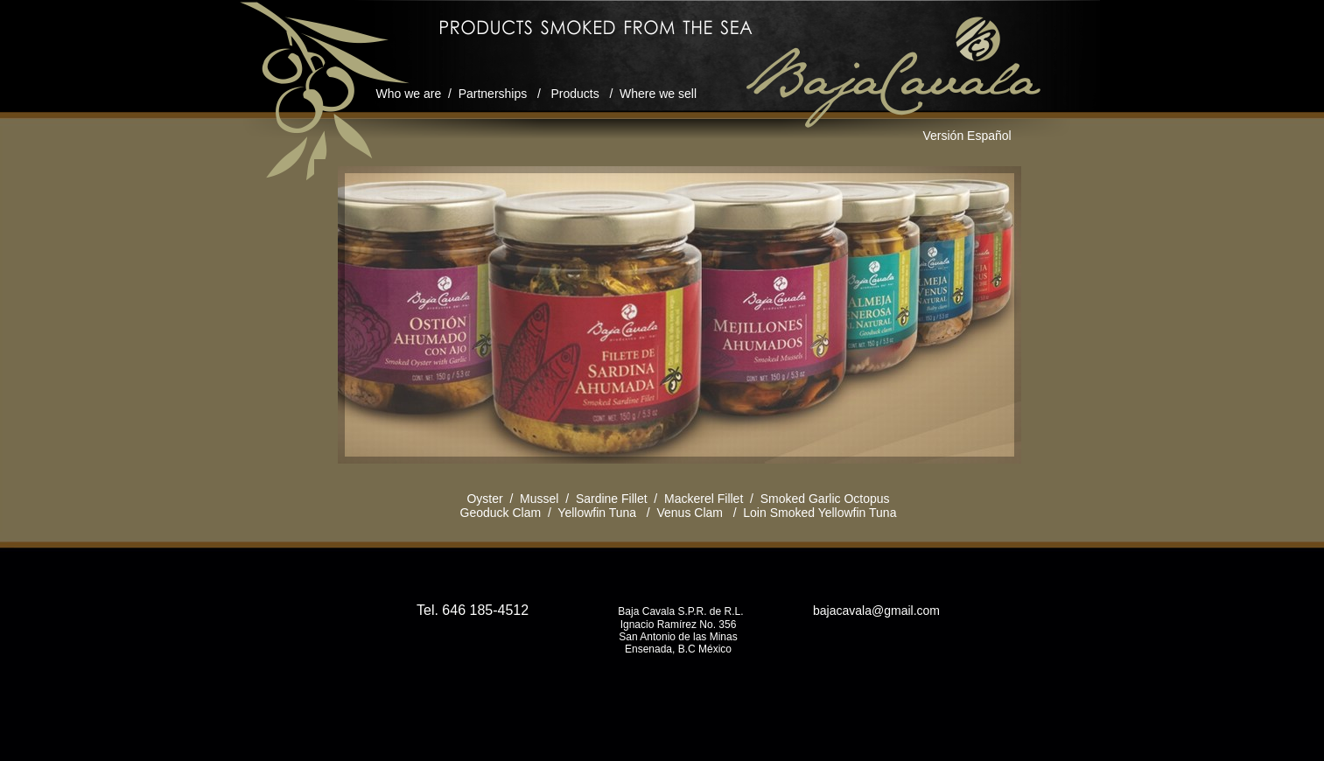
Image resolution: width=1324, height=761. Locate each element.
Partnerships (493, 94)
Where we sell (658, 94)
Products (574, 94)
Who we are (409, 94)
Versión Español (967, 136)
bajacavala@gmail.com (874, 611)
